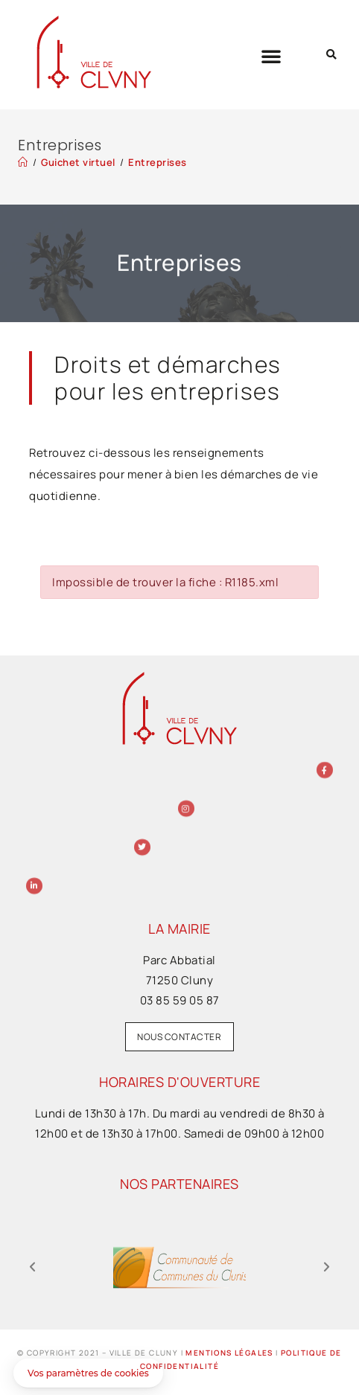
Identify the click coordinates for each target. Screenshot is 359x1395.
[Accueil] (23, 162)
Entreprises (157, 162)
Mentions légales (229, 1352)
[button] (271, 55)
